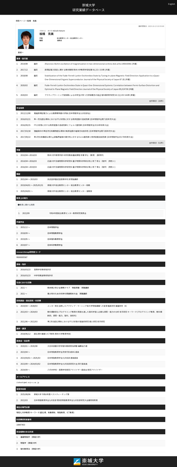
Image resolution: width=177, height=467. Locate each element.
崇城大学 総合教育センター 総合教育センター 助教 (68, 185)
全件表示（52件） (157, 142)
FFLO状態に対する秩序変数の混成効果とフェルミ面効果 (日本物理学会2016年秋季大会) (71, 125)
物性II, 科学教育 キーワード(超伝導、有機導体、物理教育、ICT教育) (45, 412)
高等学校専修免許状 (42, 269)
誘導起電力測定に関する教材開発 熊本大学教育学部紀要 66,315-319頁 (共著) (77, 69)
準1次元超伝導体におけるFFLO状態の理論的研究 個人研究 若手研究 (76, 321)
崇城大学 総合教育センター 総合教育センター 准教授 (69, 191)
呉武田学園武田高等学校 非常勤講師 (62, 179)
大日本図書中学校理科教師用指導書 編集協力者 (67, 346)
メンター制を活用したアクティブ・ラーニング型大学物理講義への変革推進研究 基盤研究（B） (87, 306)
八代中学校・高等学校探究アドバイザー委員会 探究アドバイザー (75, 369)
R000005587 (21, 257)
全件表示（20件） (157, 101)
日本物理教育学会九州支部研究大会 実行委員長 (67, 363)
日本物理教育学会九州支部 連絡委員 (62, 358)
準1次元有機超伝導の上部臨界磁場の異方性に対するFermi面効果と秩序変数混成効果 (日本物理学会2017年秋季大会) (83, 137)
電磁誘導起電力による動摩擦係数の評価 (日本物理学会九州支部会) (62, 113)
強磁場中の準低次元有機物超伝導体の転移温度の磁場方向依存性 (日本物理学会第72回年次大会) (74, 131)
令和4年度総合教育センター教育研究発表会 (67, 213)
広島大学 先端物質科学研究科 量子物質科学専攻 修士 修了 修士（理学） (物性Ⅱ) (81, 161)
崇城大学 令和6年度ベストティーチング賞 (51, 394)
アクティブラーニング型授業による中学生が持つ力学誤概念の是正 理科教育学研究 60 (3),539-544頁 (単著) (90, 95)
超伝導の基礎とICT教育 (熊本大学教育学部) (52, 333)
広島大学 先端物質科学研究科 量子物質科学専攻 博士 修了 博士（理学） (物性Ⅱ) (81, 167)
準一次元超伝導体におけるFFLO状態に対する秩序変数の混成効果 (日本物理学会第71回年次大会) (75, 119)
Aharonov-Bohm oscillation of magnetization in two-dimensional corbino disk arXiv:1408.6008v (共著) (91, 63)
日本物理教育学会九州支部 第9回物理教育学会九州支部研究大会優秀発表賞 (66, 400)
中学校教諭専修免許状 (43, 275)
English (171, 4)
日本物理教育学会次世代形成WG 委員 (63, 352)
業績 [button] (20, 52)
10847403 (20, 424)
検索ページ (20, 20)
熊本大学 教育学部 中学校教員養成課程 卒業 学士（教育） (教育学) (75, 155)
